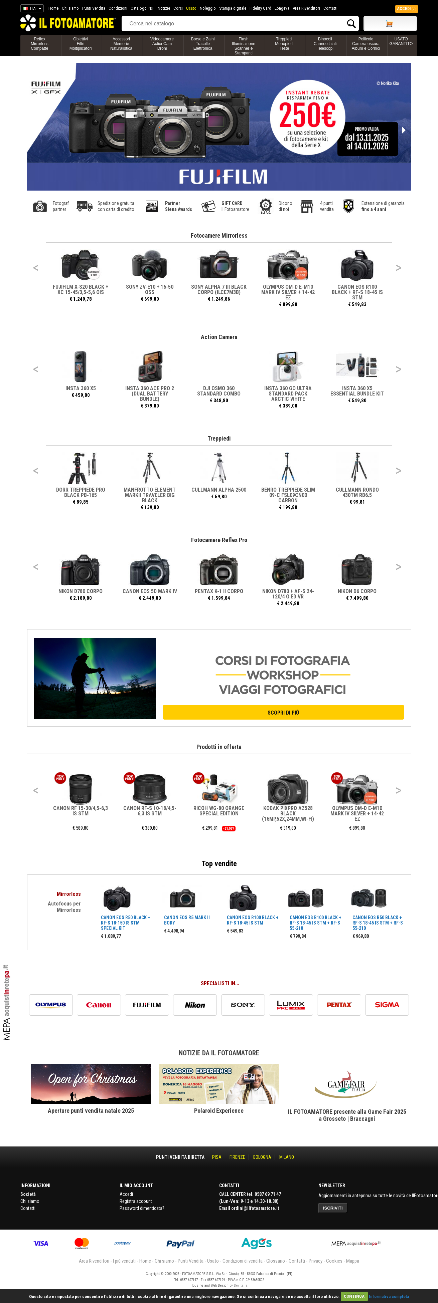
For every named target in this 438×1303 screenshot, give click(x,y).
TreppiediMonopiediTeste (284, 44)
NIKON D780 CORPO (81, 591)
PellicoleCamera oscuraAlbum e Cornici (366, 44)
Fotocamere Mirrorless (219, 235)
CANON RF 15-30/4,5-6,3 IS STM (80, 811)
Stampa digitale (232, 8)
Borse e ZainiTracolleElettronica (203, 44)
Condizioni (118, 8)
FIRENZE (237, 1157)
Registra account (136, 1201)
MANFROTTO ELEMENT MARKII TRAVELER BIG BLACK (150, 495)
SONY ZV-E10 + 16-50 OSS (150, 289)
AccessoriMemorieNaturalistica (121, 44)
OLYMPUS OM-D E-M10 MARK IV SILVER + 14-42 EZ (288, 292)
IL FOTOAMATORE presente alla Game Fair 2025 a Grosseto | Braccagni (347, 1115)
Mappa (352, 1261)
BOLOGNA (262, 1157)
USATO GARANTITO (401, 41)
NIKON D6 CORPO (357, 591)
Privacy (315, 1261)
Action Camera (219, 336)
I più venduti (124, 1261)
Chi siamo (70, 8)
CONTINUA (354, 1296)
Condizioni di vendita (243, 1261)
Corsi (178, 8)
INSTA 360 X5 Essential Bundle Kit (357, 391)
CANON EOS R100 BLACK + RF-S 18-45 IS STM (357, 292)
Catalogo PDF (142, 8)
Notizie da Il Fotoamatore (219, 1053)
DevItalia (241, 1285)
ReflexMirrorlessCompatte (39, 44)
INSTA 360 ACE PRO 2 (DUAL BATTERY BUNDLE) (150, 393)
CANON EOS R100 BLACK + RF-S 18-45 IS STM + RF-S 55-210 (315, 923)
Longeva (282, 8)
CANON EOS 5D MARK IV (150, 591)
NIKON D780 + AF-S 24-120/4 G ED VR (288, 594)
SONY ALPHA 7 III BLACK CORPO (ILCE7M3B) (219, 289)
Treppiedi (219, 438)
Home (53, 8)
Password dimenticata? (142, 1208)
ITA (30, 9)
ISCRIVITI (333, 1208)
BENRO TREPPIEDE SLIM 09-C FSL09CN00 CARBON (288, 495)
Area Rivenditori (306, 8)
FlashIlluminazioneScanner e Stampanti (243, 46)
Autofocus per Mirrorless (64, 906)
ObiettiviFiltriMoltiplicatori (80, 44)
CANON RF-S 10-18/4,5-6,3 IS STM (149, 811)
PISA (217, 1157)
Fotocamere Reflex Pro (219, 539)
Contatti (330, 8)
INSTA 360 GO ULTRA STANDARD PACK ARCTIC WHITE (288, 393)
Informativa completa (389, 1296)
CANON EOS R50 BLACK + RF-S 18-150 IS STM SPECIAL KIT (125, 923)
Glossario (275, 1261)
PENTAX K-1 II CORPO (219, 591)
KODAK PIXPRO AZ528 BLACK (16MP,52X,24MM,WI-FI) (288, 813)
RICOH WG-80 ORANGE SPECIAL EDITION (219, 811)
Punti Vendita (93, 8)
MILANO (286, 1157)
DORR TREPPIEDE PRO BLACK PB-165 (80, 492)
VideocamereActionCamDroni (162, 44)
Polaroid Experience (219, 1110)
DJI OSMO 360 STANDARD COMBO (219, 391)
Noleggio (208, 8)
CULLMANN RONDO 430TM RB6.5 (357, 492)
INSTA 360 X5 (80, 388)
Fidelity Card (260, 8)
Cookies (334, 1261)
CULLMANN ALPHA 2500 (219, 490)
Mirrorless (69, 894)
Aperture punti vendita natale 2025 (91, 1110)
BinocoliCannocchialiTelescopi (325, 44)
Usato (191, 8)
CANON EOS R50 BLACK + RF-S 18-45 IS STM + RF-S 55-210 (377, 923)
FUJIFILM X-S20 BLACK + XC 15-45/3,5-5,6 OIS (81, 289)
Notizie (164, 8)
